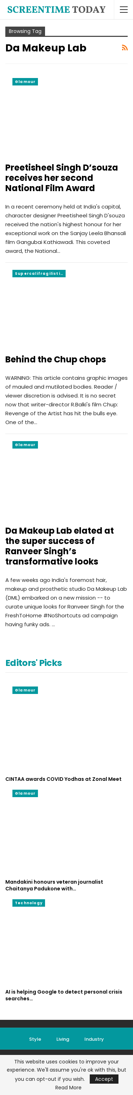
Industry (94, 1039)
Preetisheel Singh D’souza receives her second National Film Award (61, 178)
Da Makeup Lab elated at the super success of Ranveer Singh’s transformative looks (59, 546)
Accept (104, 1079)
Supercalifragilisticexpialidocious (40, 273)
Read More (68, 1087)
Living (62, 1039)
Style (35, 1039)
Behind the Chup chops (55, 359)
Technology (29, 903)
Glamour (25, 81)
